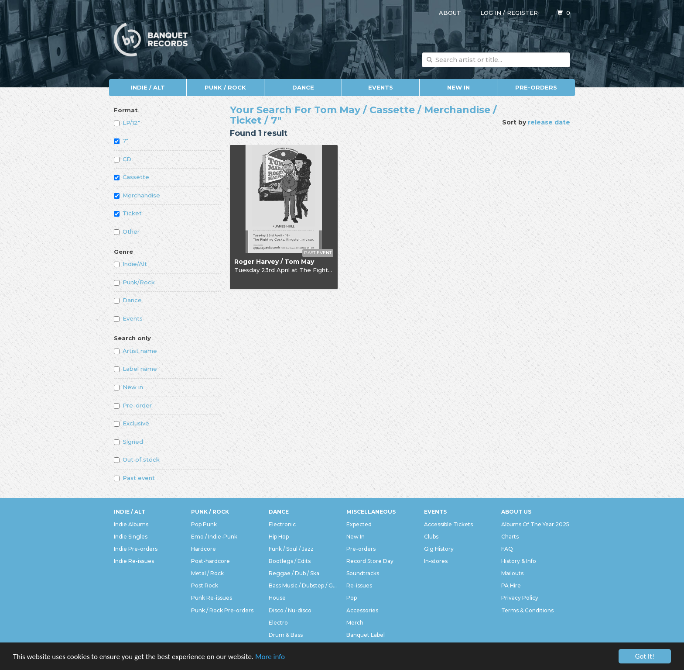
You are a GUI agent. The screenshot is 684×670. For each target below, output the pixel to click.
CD (122, 158)
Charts (510, 536)
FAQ (507, 549)
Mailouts (512, 573)
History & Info (518, 561)
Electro (278, 622)
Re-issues (359, 585)
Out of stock (137, 459)
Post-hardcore (210, 561)
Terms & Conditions (527, 610)
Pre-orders (536, 87)
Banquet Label (365, 635)
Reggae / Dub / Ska (294, 573)
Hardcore (203, 549)
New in (128, 386)
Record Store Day (369, 561)
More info (270, 656)
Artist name (135, 350)
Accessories (362, 610)
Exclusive (131, 423)
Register (522, 12)
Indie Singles (130, 536)
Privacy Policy (519, 597)
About (450, 12)
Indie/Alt (130, 263)
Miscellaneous (371, 511)
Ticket (128, 213)
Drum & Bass (286, 635)
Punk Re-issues (211, 597)
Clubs (431, 536)
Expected (359, 524)
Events (380, 87)
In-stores (436, 561)
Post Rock (204, 585)
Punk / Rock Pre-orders (222, 610)
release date (549, 122)
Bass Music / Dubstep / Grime (303, 585)
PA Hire (511, 585)
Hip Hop (279, 536)
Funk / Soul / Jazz (291, 549)
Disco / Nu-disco (290, 610)
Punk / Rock (225, 87)
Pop (351, 597)
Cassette (131, 176)
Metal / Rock (207, 573)
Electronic (282, 524)
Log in (490, 12)
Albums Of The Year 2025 (535, 524)
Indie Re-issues (134, 561)
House (277, 597)
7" (121, 140)
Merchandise (137, 195)
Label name (135, 368)
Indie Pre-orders (135, 549)
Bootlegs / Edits (290, 561)
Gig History (439, 549)
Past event (134, 477)
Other (127, 231)
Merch (354, 622)
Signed (128, 441)
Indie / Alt (148, 87)
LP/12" (127, 122)
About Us (516, 511)
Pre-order (133, 405)
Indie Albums (131, 524)
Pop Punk (204, 524)
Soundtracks (362, 573)
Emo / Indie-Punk (214, 536)
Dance (303, 87)
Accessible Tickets (448, 524)
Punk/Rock (134, 282)
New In (458, 87)
